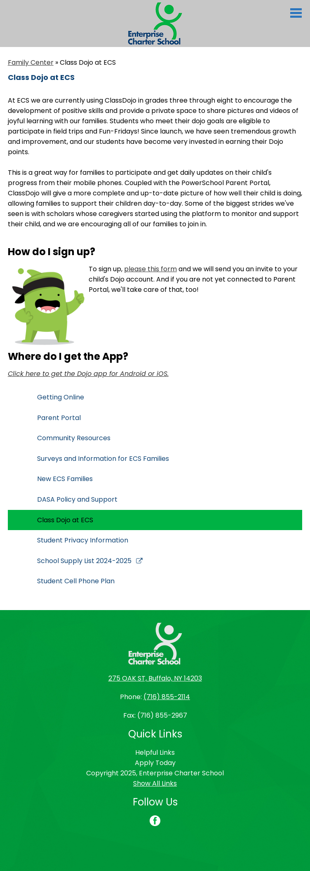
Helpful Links (155, 752)
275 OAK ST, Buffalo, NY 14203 (155, 678)
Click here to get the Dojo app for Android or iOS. (88, 373)
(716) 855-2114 (166, 697)
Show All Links (155, 783)
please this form (150, 269)
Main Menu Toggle (296, 13)
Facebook (155, 821)
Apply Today (155, 763)
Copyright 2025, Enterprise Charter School (155, 773)
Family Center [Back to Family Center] (31, 62)
